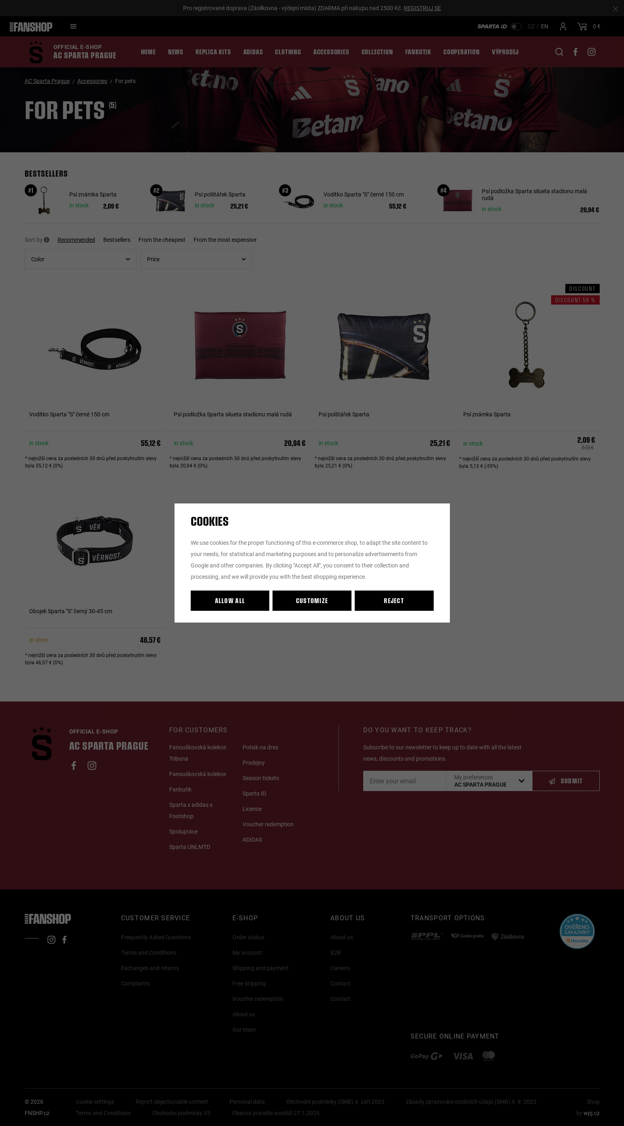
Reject (394, 600)
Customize (312, 600)
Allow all (230, 600)
